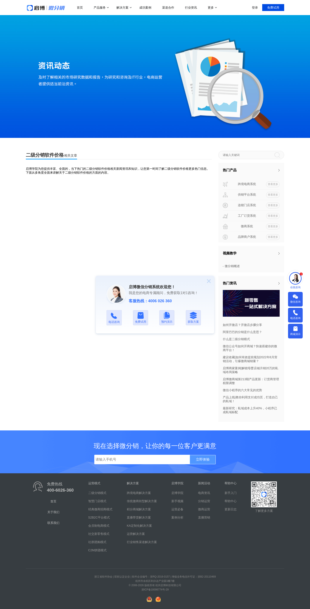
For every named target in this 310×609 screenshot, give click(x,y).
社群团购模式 (97, 542)
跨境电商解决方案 (139, 493)
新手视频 (177, 501)
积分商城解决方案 (139, 509)
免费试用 (273, 7)
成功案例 (145, 7)
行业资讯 (191, 7)
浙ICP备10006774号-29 (155, 589)
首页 (80, 7)
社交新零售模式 (98, 534)
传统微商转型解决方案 (142, 501)
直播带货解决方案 (139, 517)
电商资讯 (204, 493)
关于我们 (53, 512)
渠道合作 (168, 7)
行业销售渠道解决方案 (142, 542)
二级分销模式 (97, 493)
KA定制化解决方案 (139, 525)
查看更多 (273, 184)
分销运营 (204, 501)
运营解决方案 (136, 534)
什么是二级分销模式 (236, 339)
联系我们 (53, 523)
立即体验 (203, 459)
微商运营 (204, 509)
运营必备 (177, 509)
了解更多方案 (264, 510)
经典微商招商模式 (100, 509)
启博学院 (177, 493)
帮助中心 (231, 501)
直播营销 (204, 517)
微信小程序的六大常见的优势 (242, 390)
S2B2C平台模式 (99, 517)
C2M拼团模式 (97, 550)
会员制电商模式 (98, 525)
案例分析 (177, 517)
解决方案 (122, 7)
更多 (211, 7)
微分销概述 (232, 266)
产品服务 (100, 7)
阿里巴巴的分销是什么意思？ (242, 332)
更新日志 (231, 509)
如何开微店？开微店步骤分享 (242, 325)
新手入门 (231, 493)
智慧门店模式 (97, 501)
